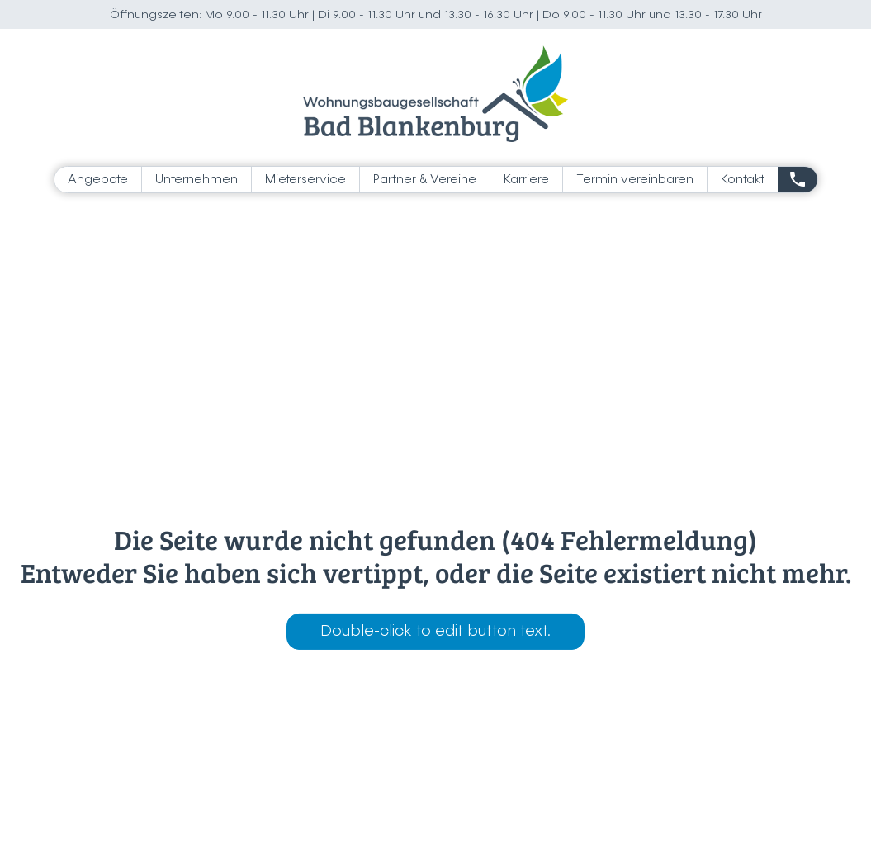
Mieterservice (305, 179)
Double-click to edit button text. (435, 631)
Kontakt (742, 179)
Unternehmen (196, 179)
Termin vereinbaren (634, 179)
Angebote (98, 179)
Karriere (526, 179)
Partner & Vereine (424, 179)
